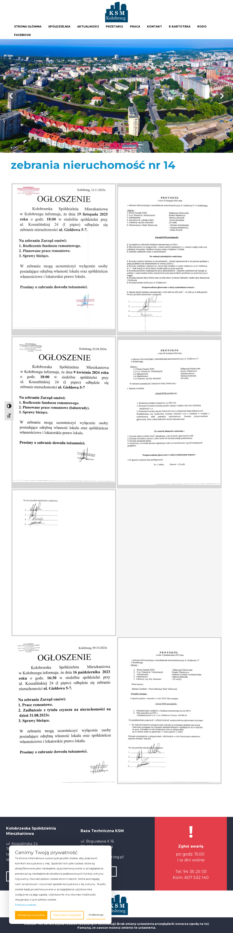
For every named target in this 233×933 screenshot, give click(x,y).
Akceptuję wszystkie (31, 915)
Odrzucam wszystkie (67, 915)
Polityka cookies (25, 904)
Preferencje (96, 914)
